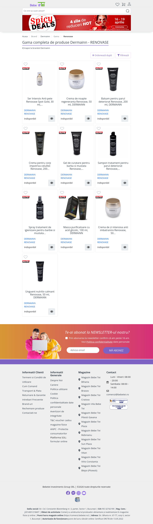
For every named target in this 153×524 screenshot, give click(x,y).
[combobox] (76, 11)
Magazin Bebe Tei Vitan (89, 450)
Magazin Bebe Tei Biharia (89, 379)
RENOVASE (29, 113)
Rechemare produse (33, 408)
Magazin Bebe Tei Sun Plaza (89, 441)
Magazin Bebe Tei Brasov (89, 388)
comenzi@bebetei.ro (118, 394)
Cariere (54, 384)
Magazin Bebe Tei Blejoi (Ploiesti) (89, 468)
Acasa (25, 36)
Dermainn (45, 36)
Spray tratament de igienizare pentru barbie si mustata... (40, 230)
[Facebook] (68, 493)
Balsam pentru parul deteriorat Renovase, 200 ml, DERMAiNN (113, 101)
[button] (51, 118)
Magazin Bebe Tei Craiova (89, 397)
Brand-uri (27, 403)
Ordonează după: (102, 55)
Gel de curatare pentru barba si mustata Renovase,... (76, 165)
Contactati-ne (29, 412)
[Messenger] (73, 493)
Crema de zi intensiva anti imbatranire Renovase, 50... (113, 230)
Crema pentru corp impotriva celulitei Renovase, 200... (40, 165)
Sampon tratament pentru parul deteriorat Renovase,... (113, 165)
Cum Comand (29, 386)
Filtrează (123, 55)
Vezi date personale (105, 341)
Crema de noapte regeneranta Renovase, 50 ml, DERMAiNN (76, 101)
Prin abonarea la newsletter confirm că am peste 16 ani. (99, 338)
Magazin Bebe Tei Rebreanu (89, 433)
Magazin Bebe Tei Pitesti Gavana (89, 415)
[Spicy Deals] (76, 23)
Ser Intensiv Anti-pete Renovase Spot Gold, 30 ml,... (40, 101)
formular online (58, 441)
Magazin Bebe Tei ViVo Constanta (89, 459)
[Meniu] (24, 4)
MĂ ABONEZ (116, 350)
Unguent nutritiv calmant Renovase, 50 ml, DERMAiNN (39, 294)
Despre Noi (56, 380)
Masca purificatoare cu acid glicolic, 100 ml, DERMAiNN (76, 230)
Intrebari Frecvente (32, 399)
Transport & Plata (31, 390)
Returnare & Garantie (34, 395)
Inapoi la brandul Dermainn (36, 48)
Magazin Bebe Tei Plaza (89, 424)
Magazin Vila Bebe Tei (89, 406)
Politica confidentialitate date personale (62, 402)
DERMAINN (30, 110)
